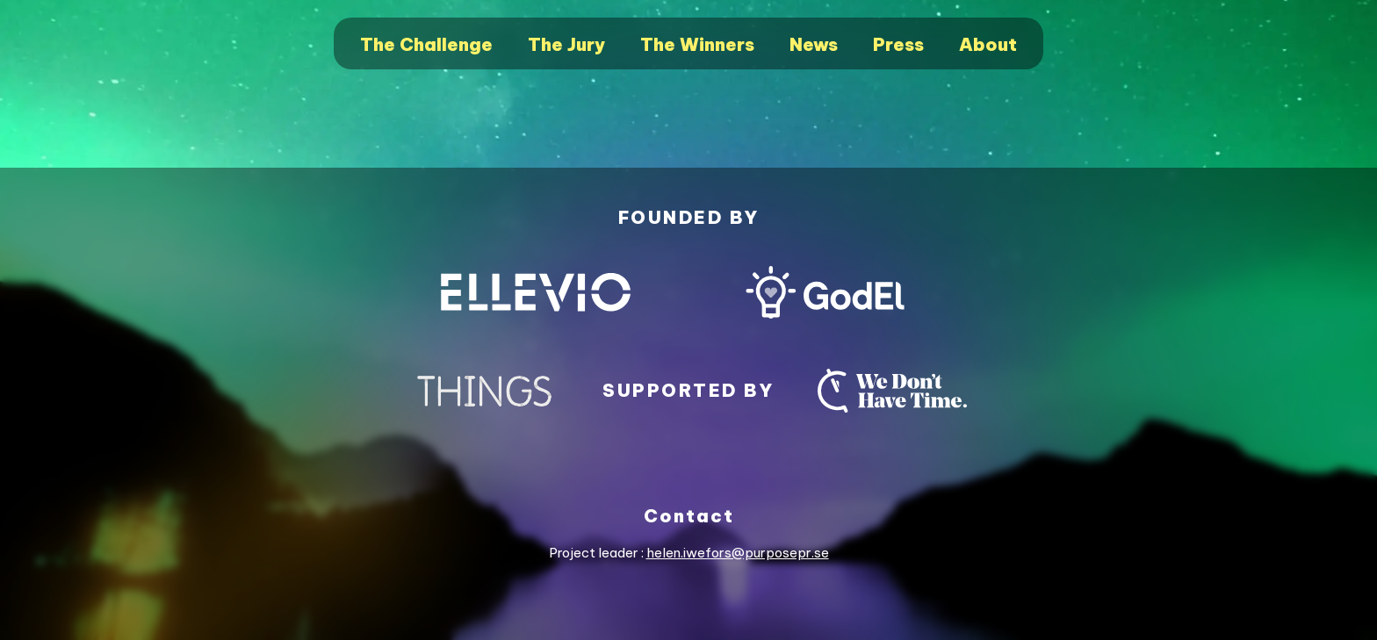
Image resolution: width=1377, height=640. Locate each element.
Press (898, 44)
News (813, 44)
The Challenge (426, 44)
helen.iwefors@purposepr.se (737, 552)
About (988, 44)
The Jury (566, 44)
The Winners (697, 44)
